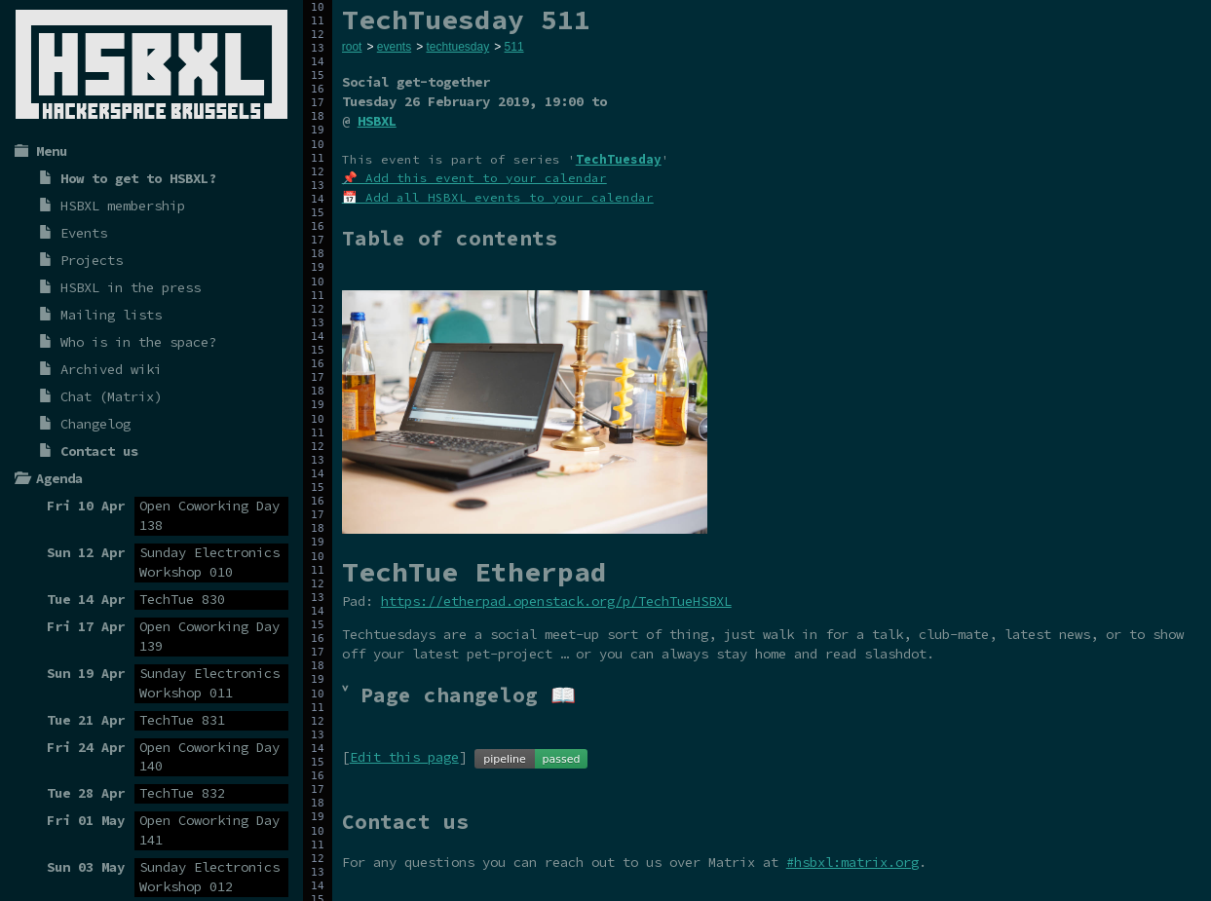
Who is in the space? (138, 342)
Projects (91, 260)
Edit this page (404, 757)
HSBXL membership (122, 205)
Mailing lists (111, 314)
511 (514, 47)
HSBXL (377, 121)
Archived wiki (111, 369)
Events (83, 233)
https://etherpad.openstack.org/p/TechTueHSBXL (556, 601)
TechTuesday (619, 159)
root (352, 47)
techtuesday (457, 47)
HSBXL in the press (130, 287)
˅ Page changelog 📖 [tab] (459, 695)
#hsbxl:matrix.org (852, 862)
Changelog (95, 423)
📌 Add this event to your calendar (474, 177)
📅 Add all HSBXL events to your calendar (498, 197)
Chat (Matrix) (111, 396)
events (394, 47)
